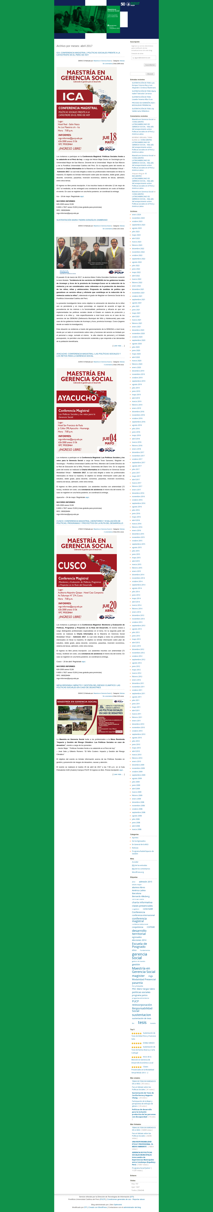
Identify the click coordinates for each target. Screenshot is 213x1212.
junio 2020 (136, 350)
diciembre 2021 (138, 289)
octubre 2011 (137, 690)
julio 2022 (136, 265)
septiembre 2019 (138, 381)
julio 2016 (136, 510)
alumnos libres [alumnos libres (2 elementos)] (138, 887)
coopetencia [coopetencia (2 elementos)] (137, 927)
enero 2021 (136, 327)
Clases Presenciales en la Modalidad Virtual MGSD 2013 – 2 (142, 1070)
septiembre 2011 (138, 693)
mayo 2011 (136, 707)
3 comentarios (108, 364)
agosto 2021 (137, 303)
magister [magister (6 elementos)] (138, 976)
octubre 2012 (137, 656)
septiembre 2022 (138, 259)
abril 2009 (136, 788)
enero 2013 (136, 646)
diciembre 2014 (138, 574)
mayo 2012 (136, 670)
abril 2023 (136, 238)
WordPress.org (138, 872)
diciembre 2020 (138, 330)
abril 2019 (136, 398)
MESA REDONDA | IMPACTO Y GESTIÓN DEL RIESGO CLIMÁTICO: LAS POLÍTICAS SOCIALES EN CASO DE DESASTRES (88, 686)
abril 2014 (136, 602)
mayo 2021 (136, 313)
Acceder (135, 862)
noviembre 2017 (138, 456)
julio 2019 (136, 388)
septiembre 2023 (138, 225)
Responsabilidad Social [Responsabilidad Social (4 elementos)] (142, 1010)
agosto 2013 (137, 629)
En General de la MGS (140, 844)
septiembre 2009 (138, 775)
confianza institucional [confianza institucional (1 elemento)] (140, 924)
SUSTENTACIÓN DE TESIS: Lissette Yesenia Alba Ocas (142, 98)
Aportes (135, 837)
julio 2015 (136, 551)
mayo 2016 (136, 517)
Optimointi (118, 1205)
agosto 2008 (137, 816)
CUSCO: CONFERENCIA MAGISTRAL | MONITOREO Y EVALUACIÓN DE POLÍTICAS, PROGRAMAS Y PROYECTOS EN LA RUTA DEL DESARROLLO (90, 522)
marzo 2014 (136, 605)
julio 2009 (136, 782)
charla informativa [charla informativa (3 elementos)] (142, 902)
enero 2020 (136, 367)
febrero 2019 (137, 405)
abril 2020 (136, 357)
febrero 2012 (137, 676)
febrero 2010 (137, 758)
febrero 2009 (137, 795)
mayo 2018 (136, 435)
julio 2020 (136, 347)
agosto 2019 (137, 384)
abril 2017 (136, 479)
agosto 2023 (137, 228)
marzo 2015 (136, 564)
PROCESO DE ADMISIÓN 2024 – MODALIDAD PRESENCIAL (144, 104)
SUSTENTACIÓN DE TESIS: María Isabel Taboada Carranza (144, 92)
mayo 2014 (136, 598)
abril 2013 (136, 642)
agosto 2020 (137, 344)
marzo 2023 (136, 242)
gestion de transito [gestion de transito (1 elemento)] (138, 961)
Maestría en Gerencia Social (102, 61)
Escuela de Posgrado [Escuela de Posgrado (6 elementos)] (139, 945)
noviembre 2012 (138, 653)
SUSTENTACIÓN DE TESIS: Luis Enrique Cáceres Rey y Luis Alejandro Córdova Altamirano (144, 85)
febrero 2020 (137, 364)
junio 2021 (136, 310)
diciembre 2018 (138, 411)
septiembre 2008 (138, 812)
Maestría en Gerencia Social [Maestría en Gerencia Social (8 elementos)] (143, 970)
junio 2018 (136, 432)
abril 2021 (136, 316)
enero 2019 (136, 408)
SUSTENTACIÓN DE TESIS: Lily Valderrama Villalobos (143, 109)
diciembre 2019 (138, 371)
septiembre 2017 (138, 462)
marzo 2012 (136, 673)
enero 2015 (136, 571)
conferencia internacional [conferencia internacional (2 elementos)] (143, 915)
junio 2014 (136, 595)
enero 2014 (136, 612)
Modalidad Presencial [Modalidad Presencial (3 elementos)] (144, 979)
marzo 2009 (136, 792)
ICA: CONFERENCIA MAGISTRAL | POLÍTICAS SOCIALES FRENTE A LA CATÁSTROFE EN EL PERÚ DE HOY (88, 54)
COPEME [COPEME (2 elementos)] (151, 927)
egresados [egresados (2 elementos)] (137, 937)
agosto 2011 (137, 697)
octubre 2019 (137, 377)
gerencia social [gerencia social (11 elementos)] (139, 956)
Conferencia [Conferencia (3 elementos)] (138, 912)
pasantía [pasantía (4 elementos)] (137, 983)
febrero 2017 (137, 486)
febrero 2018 (137, 445)
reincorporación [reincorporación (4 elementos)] (142, 1005)
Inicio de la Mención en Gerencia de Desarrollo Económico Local (142, 1060)
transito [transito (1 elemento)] (153, 1023)
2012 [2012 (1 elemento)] (133, 882)
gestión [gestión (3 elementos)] (136, 964)
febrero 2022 (137, 282)
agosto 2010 (137, 737)
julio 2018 (136, 428)
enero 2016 (136, 530)
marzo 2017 (136, 483)
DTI (132, 1197)
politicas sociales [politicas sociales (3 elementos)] (141, 992)
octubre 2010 (137, 731)
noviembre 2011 (138, 687)
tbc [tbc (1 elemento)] (133, 1023)
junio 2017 (136, 473)
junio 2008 (136, 822)
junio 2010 (136, 744)
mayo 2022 (136, 272)
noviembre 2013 (138, 619)
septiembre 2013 (138, 625)
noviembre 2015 (138, 537)
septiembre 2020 (138, 340)
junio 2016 (136, 513)
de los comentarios (141, 869)
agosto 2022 (137, 262)
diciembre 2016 (138, 493)
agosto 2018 (137, 425)
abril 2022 (136, 276)
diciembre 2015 (138, 534)
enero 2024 (136, 214)
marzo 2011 (136, 714)
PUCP (102, 1199)
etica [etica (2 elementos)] (134, 950)
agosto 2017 (137, 466)
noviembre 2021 (138, 293)
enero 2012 (136, 680)
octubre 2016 (137, 500)
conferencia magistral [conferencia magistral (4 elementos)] (139, 920)
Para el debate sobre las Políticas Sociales (141, 1088)
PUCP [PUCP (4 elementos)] (135, 1001)
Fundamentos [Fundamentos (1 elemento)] (145, 950)
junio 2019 (136, 391)
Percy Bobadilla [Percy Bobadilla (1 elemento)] (137, 986)
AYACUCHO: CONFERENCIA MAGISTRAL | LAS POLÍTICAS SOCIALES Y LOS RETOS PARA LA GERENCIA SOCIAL (89, 355)
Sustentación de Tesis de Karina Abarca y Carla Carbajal (143, 1050)
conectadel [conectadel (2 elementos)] (148, 909)
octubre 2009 (137, 771)
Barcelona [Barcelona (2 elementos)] (136, 893)
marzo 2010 (136, 754)
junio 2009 (136, 785)
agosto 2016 (137, 507)
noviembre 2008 (138, 805)
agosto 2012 (137, 663)
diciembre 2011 (138, 683)
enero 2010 (136, 761)
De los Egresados (138, 841)
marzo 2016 (136, 524)
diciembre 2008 (138, 802)
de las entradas (139, 865)
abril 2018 (136, 439)
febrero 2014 (137, 608)
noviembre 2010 (138, 727)
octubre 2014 (137, 581)
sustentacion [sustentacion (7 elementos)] (141, 1015)
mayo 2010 (136, 748)
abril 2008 (136, 826)
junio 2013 (136, 636)
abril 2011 (136, 710)
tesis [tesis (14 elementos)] (142, 1022)
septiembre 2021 (138, 299)
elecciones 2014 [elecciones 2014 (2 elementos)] (139, 940)
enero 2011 (136, 721)
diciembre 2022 (138, 248)
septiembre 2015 (138, 544)
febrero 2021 (137, 323)
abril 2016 (136, 520)
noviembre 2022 (138, 252)
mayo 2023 (136, 235)
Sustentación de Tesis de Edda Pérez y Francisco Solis (143, 1036)
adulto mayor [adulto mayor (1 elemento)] (137, 885)
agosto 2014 (137, 588)
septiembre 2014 (138, 585)
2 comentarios (108, 532)
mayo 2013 (136, 639)
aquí (82, 196)
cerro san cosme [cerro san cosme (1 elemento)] (138, 899)
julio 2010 (136, 741)
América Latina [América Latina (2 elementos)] (138, 890)
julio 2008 (136, 819)
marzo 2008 (136, 829)
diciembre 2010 (138, 724)
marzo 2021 (136, 320)
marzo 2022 (136, 279)
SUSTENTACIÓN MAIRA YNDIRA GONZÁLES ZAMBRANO (82, 220)
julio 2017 (136, 469)
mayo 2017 (136, 476)
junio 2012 (136, 666)
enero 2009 (136, 799)
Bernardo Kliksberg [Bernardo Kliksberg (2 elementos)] (141, 896)
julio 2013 (136, 632)
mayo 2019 (136, 394)
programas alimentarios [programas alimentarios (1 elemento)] (140, 998)
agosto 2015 (137, 547)
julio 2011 (136, 700)
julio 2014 (136, 591)
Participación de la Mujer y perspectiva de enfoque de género (142, 1103)
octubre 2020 (137, 337)
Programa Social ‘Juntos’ (141, 1168)
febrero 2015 (137, 568)
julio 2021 (136, 306)
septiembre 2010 (138, 734)
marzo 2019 (136, 401)
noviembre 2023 (138, 218)
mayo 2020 (136, 354)
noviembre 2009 (138, 768)
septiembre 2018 (138, 422)
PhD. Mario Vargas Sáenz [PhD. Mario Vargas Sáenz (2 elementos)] (143, 989)
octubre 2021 (137, 296)
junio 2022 (136, 269)
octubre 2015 (137, 540)
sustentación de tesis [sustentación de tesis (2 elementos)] (141, 1018)
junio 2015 (136, 554)
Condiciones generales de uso (119, 1199)
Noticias (122, 61)
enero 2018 (136, 449)
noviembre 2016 (138, 496)
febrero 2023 (137, 245)
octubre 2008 (137, 809)
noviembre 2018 (138, 415)
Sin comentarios (108, 63)
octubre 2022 (137, 255)
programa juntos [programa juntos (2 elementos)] (140, 995)
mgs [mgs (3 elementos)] (150, 976)
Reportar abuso (139, 1199)
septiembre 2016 (138, 503)
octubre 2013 (137, 622)
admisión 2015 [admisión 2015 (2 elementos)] (145, 881)
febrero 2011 (137, 717)
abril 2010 (136, 751)
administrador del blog (132, 1207)
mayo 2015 (136, 557)
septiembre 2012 (138, 659)
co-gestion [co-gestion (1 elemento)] (135, 909)
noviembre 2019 (138, 374)
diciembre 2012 (138, 649)
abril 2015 (136, 561)
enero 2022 (136, 286)
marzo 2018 (136, 442)
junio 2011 (136, 704)
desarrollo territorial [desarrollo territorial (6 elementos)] (139, 932)
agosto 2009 (137, 778)
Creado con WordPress (98, 1207)
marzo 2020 (136, 360)
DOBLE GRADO (149, 1043)
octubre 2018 (137, 418)
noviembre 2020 (138, 333)
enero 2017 (136, 490)
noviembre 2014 (138, 578)
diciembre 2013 (138, 615)
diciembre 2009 (138, 765)
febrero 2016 (137, 527)
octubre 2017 (137, 459)
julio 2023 (136, 231)
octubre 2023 (137, 221)
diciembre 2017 (138, 452)
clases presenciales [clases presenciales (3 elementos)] (142, 905)
